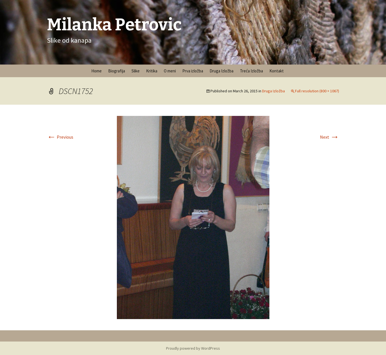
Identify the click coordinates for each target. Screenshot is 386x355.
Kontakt (276, 71)
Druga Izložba (221, 71)
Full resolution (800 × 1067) (317, 90)
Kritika (151, 71)
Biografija (116, 71)
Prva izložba (192, 71)
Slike (135, 71)
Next (329, 137)
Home (96, 71)
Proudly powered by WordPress (193, 348)
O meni (170, 71)
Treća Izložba (251, 71)
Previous (60, 137)
